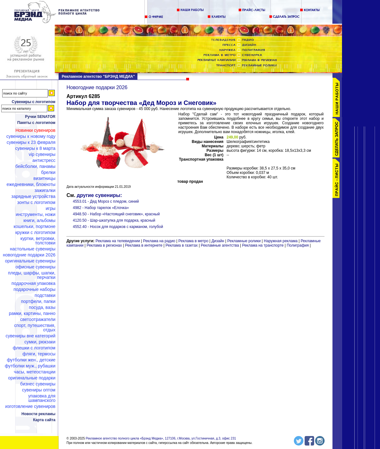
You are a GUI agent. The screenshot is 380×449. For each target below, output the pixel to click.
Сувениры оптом (38, 390)
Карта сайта (44, 420)
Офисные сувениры (35, 267)
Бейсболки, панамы (35, 166)
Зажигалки (45, 190)
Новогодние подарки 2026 (29, 255)
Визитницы (44, 178)
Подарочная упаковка (33, 283)
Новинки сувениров (35, 130)
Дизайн (218, 241)
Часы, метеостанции (34, 372)
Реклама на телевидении (118, 241)
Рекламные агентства (220, 245)
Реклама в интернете (143, 245)
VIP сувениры (42, 154)
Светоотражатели (37, 319)
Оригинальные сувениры (30, 261)
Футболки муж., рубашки (30, 366)
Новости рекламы (38, 414)
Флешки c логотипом (34, 348)
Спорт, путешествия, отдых (34, 327)
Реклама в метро (193, 241)
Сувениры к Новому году (30, 136)
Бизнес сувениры (37, 384)
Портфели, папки (38, 301)
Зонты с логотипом (36, 202)
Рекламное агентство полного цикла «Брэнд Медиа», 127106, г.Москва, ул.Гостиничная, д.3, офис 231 (161, 438)
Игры (50, 208)
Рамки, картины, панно (32, 313)
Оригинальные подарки (31, 378)
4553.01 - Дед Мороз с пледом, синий (106, 201)
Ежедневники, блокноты (31, 184)
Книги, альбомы (39, 220)
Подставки (45, 295)
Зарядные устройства (33, 196)
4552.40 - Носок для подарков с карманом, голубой (118, 227)
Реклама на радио (159, 241)
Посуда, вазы (42, 307)
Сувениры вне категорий (30, 336)
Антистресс (43, 160)
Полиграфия (298, 245)
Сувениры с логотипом (33, 102)
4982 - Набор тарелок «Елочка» (101, 208)
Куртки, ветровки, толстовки (37, 240)
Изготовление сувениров (30, 406)
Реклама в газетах (182, 245)
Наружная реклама (281, 241)
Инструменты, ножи (35, 214)
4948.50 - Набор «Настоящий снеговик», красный (116, 214)
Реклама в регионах (104, 245)
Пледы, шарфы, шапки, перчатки (31, 275)
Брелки (48, 172)
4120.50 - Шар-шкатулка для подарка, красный (114, 220)
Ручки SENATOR (40, 116)
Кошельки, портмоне (34, 226)
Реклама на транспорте (262, 245)
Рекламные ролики (244, 241)
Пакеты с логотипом (36, 122)
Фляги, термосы (38, 354)
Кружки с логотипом (35, 232)
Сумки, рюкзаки (39, 342)
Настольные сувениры (32, 249)
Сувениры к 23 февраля (31, 142)
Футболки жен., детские (31, 360)
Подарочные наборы (34, 289)
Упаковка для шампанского (41, 398)
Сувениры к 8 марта (35, 148)
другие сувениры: (99, 195)
